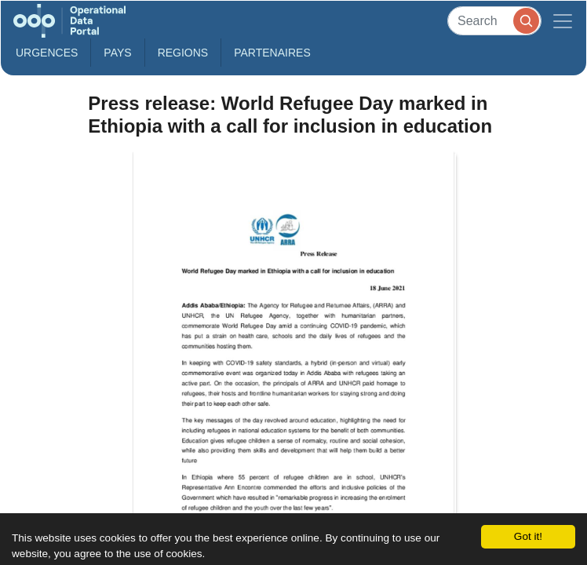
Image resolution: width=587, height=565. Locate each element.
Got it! (528, 536)
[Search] (494, 20)
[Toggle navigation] (562, 20)
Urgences (47, 52)
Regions (183, 52)
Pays (117, 52)
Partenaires (272, 52)
